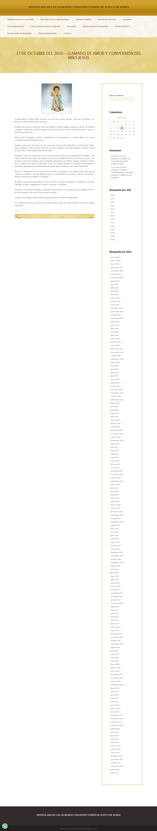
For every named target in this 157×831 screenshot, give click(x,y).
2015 (113, 202)
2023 (113, 229)
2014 (113, 199)
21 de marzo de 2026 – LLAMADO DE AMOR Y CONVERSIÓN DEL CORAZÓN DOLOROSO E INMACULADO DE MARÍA (122, 172)
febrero (116, 261)
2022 (113, 226)
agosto (115, 281)
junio (115, 288)
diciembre (117, 267)
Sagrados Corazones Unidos (69, 827)
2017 (113, 209)
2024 (113, 233)
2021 (113, 222)
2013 (113, 195)
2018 (113, 212)
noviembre (117, 271)
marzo (115, 257)
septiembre (117, 277)
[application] (55, 217)
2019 (113, 216)
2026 (113, 239)
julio (115, 284)
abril (115, 294)
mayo (115, 291)
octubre (116, 274)
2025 (113, 236)
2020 (113, 219)
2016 (113, 206)
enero (115, 264)
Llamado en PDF (21, 211)
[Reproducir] (16, 216)
